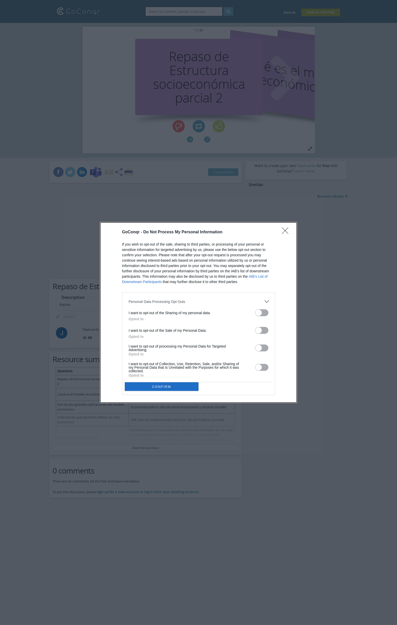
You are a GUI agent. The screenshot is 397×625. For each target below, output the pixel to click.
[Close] (287, 232)
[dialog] (198, 312)
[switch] (261, 312)
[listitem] (198, 301)
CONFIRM (161, 387)
